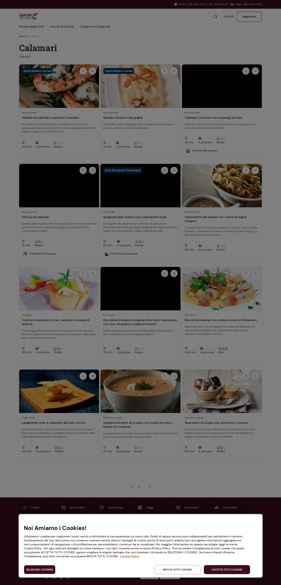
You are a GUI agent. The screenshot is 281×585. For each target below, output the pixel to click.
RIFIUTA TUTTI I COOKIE (177, 569)
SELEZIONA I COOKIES (39, 569)
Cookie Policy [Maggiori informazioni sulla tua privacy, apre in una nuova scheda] (130, 556)
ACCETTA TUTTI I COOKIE (227, 569)
